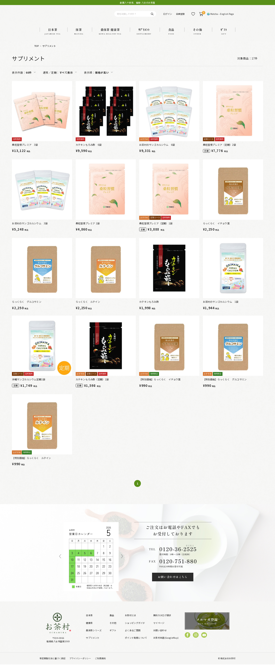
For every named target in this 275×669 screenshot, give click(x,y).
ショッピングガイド (135, 627)
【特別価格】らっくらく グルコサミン (225, 384)
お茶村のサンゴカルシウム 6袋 (157, 149)
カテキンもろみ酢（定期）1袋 (92, 384)
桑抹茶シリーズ (94, 635)
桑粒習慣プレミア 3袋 (25, 149)
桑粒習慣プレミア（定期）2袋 (219, 149)
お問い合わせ (160, 635)
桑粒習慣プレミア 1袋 (88, 228)
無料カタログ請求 (162, 620)
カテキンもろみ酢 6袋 (88, 149)
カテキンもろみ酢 (149, 306)
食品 (112, 620)
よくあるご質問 (133, 635)
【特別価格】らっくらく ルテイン (31, 462)
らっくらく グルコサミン (26, 306)
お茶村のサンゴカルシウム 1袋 (220, 306)
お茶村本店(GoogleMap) (166, 642)
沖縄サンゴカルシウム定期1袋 (28, 384)
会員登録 (180, 16)
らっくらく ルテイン (88, 306)
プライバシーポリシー (80, 663)
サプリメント (49, 50)
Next (122, 561)
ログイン (167, 16)
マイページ (158, 627)
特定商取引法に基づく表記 (52, 663)
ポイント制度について (136, 642)
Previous (60, 561)
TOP (36, 50)
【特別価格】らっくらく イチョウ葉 (159, 384)
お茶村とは (130, 620)
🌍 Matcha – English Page (220, 16)
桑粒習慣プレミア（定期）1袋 (155, 228)
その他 (113, 627)
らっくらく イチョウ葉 (216, 228)
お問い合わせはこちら (173, 581)
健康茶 (89, 627)
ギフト (113, 635)
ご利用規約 (100, 663)
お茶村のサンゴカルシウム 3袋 (30, 228)
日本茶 (89, 620)
